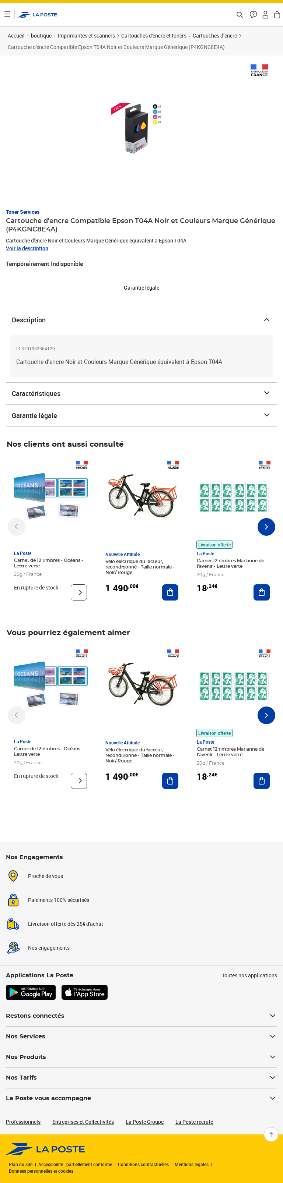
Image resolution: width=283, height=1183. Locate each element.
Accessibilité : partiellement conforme (75, 1164)
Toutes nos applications (249, 975)
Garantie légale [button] (141, 287)
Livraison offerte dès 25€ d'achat (65, 923)
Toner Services (22, 211)
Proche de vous (45, 875)
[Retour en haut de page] (271, 1134)
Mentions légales (192, 1164)
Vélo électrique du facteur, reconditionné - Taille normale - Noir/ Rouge (140, 567)
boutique (41, 35)
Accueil (16, 35)
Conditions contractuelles (143, 1164)
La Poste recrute (194, 1121)
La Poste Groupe (145, 1121)
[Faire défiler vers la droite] (266, 527)
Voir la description (27, 248)
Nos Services (141, 1036)
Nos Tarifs (141, 1077)
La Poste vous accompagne (141, 1098)
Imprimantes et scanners (86, 35)
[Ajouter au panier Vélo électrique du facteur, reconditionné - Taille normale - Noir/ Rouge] (170, 592)
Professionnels (23, 1121)
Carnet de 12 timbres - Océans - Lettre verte (48, 563)
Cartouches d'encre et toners (153, 35)
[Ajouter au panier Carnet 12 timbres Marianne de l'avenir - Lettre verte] (261, 592)
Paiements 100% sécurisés (58, 899)
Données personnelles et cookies (41, 1171)
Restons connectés (141, 1016)
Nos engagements (49, 947)
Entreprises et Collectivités (83, 1121)
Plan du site (20, 1164)
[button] (253, 15)
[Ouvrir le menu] (7, 14)
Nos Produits (141, 1057)
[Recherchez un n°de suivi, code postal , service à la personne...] (239, 15)
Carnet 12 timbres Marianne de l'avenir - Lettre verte (230, 564)
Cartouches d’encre (215, 35)
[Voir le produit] (79, 592)
